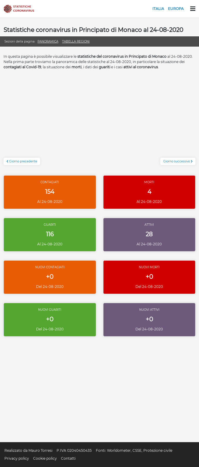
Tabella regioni (76, 41)
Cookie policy (45, 458)
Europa (176, 8)
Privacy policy (16, 458)
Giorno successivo (178, 161)
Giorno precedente (21, 161)
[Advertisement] (99, 117)
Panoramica (48, 41)
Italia (158, 8)
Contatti (68, 458)
